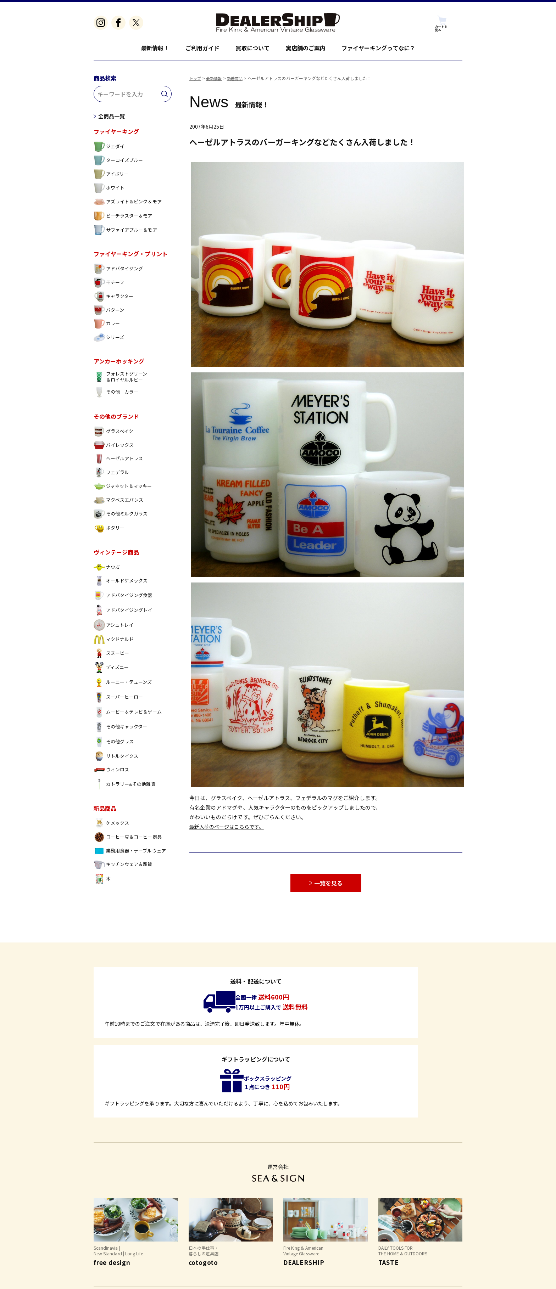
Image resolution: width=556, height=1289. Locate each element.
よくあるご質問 (112, 1240)
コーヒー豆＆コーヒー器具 (128, 840)
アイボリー (111, 177)
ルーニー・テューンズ (123, 685)
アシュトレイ (113, 628)
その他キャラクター (120, 730)
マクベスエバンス (118, 503)
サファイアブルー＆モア (125, 233)
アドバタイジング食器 (123, 598)
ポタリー (109, 531)
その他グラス (114, 745)
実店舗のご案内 (306, 48)
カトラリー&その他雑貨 (125, 787)
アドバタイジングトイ (123, 613)
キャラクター (113, 299)
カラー (107, 327)
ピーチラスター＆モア (123, 219)
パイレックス (114, 448)
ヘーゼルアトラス (118, 462)
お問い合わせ (256, 1240)
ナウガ (107, 570)
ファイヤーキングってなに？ (378, 48)
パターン (109, 313)
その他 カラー (116, 395)
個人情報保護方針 (207, 1240)
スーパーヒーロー (118, 700)
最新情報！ (155, 48)
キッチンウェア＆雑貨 (123, 868)
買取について (252, 48)
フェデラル (111, 476)
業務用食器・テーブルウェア (130, 854)
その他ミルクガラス (121, 517)
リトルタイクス (116, 759)
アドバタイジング (118, 272)
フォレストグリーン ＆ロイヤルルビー (120, 380)
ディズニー (111, 670)
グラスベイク (113, 434)
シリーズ (109, 341)
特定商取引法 (158, 1240)
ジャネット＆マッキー (123, 489)
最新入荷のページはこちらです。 (229, 839)
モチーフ (109, 286)
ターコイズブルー (118, 163)
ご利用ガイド (202, 48)
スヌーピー (111, 656)
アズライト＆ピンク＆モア (128, 205)
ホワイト (109, 191)
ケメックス (111, 826)
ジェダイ (109, 150)
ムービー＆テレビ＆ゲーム (128, 715)
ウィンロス (111, 773)
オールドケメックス (121, 584)
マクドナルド (114, 642)
